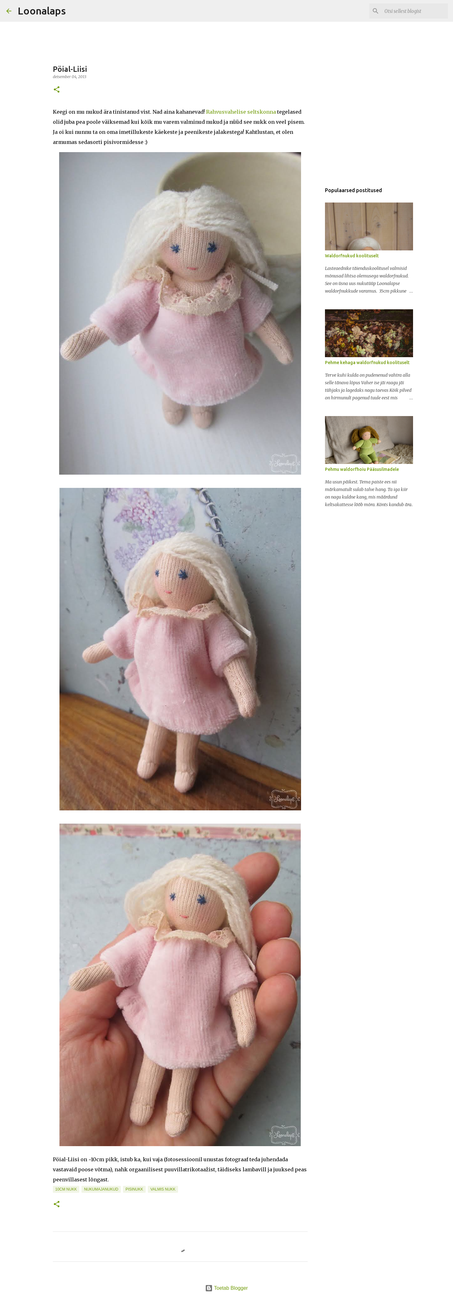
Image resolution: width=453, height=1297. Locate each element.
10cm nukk (66, 1189)
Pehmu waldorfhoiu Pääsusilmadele (362, 469)
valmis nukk (163, 1189)
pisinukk (134, 1189)
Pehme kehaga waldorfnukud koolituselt (367, 362)
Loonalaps (42, 10)
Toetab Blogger (226, 1288)
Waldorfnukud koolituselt (352, 255)
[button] (56, 90)
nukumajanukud (101, 1189)
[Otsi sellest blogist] (415, 11)
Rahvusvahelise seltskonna (241, 112)
